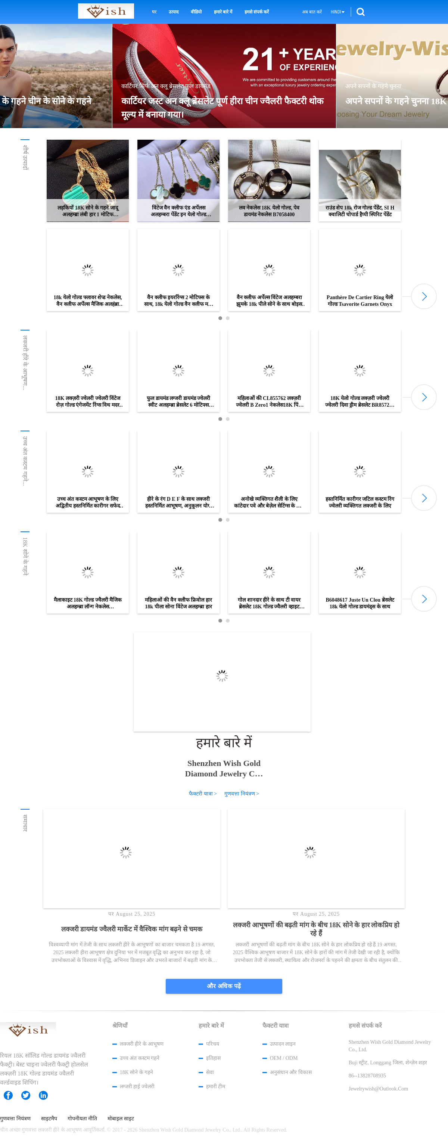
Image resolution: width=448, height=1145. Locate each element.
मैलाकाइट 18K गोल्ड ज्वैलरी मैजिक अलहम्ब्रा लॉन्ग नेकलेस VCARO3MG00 (88, 603)
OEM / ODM (284, 1058)
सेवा (210, 1072)
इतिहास (213, 1058)
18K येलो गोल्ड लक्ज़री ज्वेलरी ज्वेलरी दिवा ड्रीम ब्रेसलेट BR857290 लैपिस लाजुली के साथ (359, 402)
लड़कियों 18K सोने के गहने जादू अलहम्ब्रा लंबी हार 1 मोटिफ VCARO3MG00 (87, 211)
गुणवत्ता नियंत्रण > (241, 794)
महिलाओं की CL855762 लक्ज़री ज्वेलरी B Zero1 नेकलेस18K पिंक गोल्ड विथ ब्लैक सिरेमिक (269, 402)
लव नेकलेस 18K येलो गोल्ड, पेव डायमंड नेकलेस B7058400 (269, 211)
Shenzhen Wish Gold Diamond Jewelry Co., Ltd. (224, 768)
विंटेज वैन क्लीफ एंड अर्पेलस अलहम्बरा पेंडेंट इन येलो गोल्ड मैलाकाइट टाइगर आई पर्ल (178, 211)
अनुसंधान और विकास (291, 1072)
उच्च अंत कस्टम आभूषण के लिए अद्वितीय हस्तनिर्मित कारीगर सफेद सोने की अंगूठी (88, 502)
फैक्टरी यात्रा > (203, 794)
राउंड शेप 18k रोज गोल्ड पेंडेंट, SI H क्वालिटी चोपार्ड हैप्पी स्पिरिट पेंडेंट (360, 211)
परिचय (212, 1044)
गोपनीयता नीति (82, 1118)
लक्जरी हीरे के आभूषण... (25, 362)
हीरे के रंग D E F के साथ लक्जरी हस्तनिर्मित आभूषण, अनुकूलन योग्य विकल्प (178, 502)
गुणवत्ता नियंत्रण (15, 1118)
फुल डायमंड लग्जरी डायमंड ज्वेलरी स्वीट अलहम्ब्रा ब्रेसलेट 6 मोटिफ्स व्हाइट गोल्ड (178, 402)
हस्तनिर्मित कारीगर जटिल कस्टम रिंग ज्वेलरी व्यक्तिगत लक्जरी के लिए (360, 502)
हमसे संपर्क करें (257, 12)
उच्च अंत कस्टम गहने (140, 1058)
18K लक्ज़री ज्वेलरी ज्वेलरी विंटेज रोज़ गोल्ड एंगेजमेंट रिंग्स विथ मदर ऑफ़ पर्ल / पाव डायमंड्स (88, 402)
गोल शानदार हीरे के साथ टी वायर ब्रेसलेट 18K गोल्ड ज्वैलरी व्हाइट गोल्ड (269, 603)
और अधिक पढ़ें (224, 986)
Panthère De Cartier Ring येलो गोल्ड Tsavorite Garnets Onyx (360, 301)
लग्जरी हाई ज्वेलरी (137, 1086)
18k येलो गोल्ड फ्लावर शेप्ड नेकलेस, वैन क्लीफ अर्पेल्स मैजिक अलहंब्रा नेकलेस (88, 301)
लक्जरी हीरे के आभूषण (142, 1044)
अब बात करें (312, 12)
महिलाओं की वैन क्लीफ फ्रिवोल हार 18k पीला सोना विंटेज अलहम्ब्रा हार (178, 603)
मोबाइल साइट (121, 1118)
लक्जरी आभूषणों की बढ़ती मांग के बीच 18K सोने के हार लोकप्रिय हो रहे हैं (316, 929)
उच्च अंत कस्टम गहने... (25, 461)
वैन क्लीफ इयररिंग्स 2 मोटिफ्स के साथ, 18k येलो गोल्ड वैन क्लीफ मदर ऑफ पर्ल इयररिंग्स (178, 301)
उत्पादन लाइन (283, 1044)
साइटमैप (49, 1118)
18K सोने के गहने (25, 556)
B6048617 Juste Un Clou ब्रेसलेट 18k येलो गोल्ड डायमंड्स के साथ (360, 603)
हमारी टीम (215, 1086)
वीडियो (196, 12)
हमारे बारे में (223, 12)
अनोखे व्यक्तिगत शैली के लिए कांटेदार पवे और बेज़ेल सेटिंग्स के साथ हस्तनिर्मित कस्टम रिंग (269, 502)
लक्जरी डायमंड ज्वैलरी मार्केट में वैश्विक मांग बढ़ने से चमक (132, 929)
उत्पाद (173, 12)
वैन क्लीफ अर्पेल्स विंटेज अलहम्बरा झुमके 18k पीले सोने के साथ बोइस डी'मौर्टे (269, 301)
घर (154, 12)
